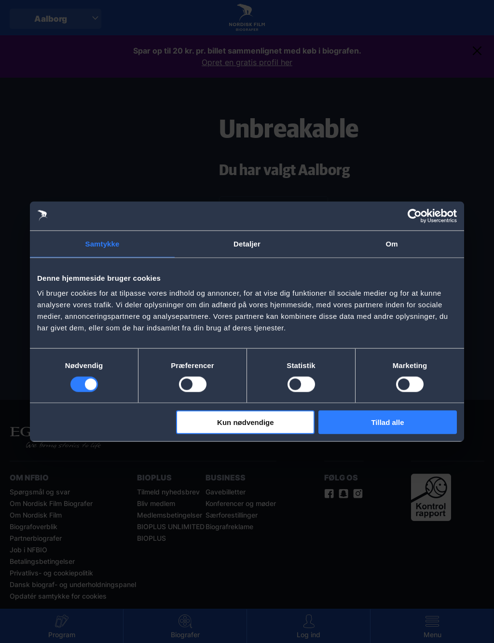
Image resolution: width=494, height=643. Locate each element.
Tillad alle (387, 422)
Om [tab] (391, 243)
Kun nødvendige (245, 422)
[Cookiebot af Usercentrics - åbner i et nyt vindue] (414, 215)
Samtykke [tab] (102, 243)
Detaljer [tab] (247, 243)
